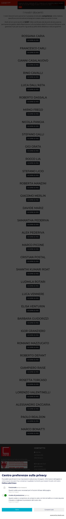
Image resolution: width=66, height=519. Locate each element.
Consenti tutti (49, 510)
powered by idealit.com (57, 515)
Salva (17, 510)
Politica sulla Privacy (9, 483)
